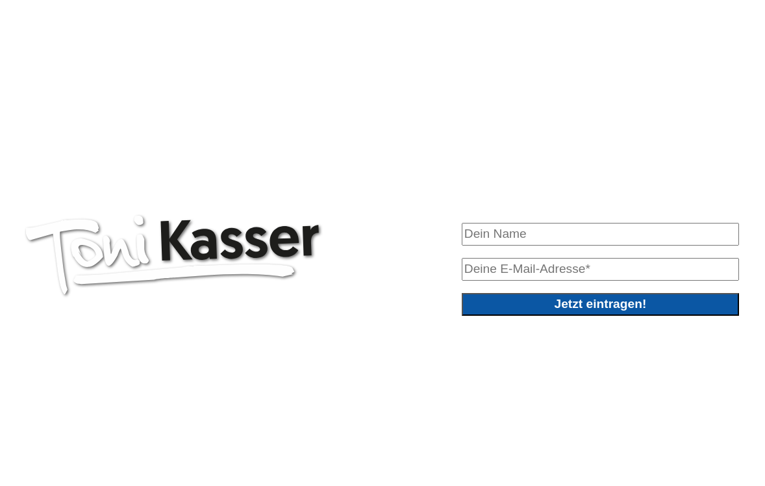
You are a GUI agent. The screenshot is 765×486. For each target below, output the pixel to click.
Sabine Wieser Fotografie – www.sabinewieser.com (212, 460)
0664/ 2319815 (104, 441)
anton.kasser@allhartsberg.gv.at (271, 441)
